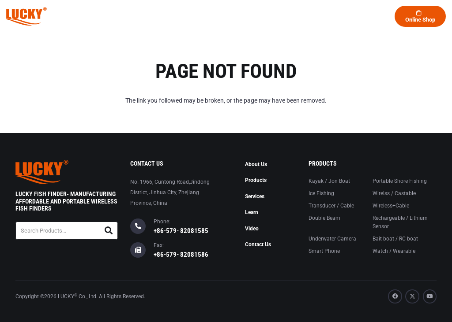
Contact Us (258, 244)
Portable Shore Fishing (400, 181)
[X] (412, 296)
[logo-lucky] (26, 16)
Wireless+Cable (391, 206)
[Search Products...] (66, 231)
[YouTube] (430, 296)
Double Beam (324, 218)
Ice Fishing (321, 193)
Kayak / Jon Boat (329, 181)
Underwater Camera (332, 239)
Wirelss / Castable (394, 193)
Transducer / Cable (331, 206)
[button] (340, 16)
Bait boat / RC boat (395, 239)
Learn (251, 212)
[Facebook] (395, 296)
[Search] (108, 230)
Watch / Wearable (394, 251)
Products (256, 180)
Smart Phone (324, 251)
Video (252, 229)
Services (254, 196)
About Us (256, 164)
